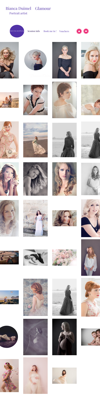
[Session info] (34, 31)
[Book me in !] (50, 31)
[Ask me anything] (17, 31)
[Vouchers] (64, 31)
